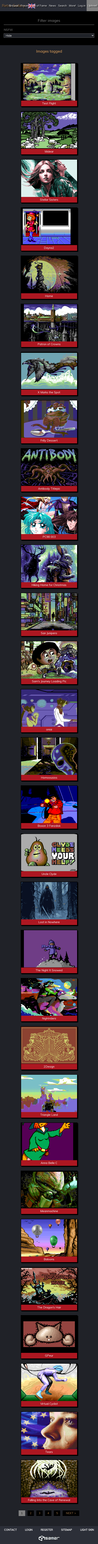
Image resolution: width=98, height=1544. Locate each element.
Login (28, 1529)
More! (72, 5)
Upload (92, 5)
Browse (13, 5)
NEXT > (71, 1513)
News (52, 5)
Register (47, 1529)
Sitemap (66, 1529)
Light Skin (87, 1529)
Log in (81, 5)
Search (62, 5)
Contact (10, 1529)
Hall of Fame (39, 5)
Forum (25, 5)
